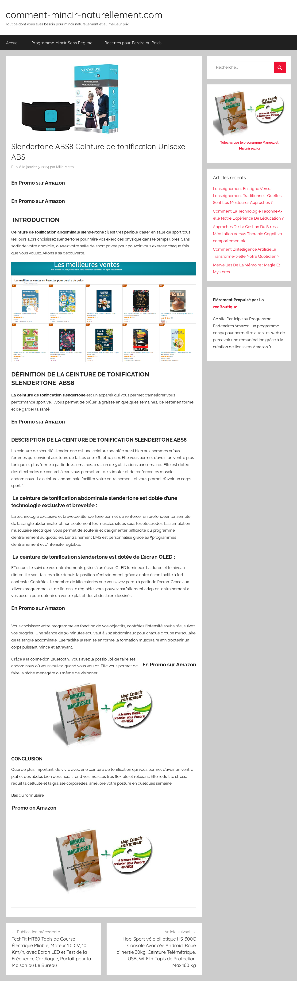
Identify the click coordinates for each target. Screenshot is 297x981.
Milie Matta (65, 167)
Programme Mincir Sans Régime (62, 42)
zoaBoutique (225, 307)
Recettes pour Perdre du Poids (133, 42)
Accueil (12, 42)
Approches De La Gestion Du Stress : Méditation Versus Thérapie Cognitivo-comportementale (248, 233)
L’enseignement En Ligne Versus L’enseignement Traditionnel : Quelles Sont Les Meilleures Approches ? (247, 195)
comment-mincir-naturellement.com (84, 14)
